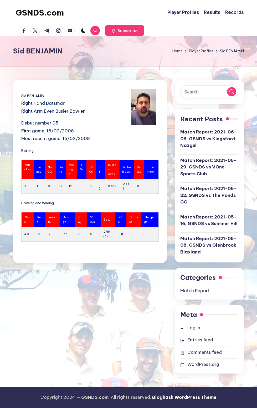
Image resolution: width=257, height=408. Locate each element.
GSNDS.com (40, 13)
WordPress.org (203, 364)
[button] (124, 30)
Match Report (195, 290)
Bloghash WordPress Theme (184, 397)
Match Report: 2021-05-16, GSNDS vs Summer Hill (209, 220)
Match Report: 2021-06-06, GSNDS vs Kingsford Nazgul (208, 138)
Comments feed (204, 352)
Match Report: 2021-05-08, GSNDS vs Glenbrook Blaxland (208, 245)
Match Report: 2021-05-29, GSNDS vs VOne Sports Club (208, 167)
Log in (193, 328)
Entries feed (200, 340)
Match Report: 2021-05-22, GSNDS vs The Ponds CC (208, 195)
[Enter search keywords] (209, 91)
